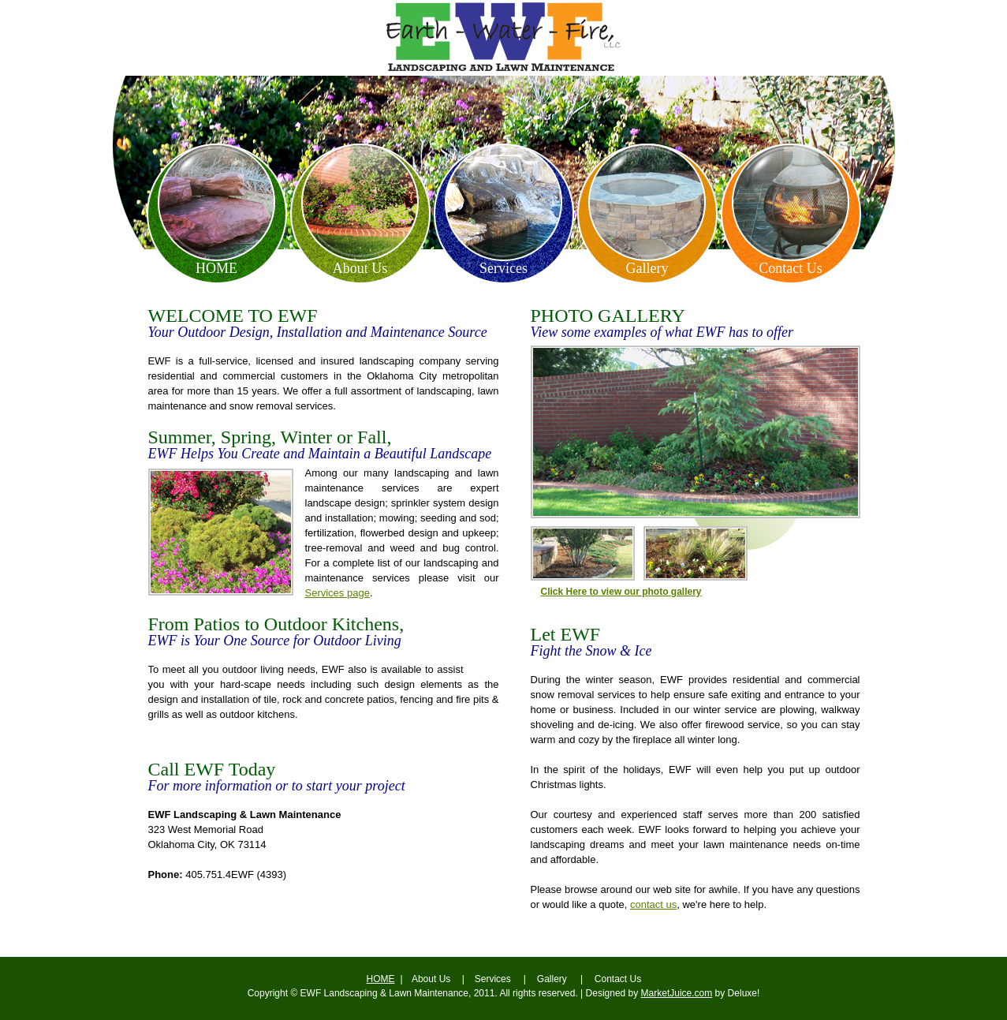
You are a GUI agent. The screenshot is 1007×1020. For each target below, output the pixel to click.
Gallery (647, 265)
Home (216, 265)
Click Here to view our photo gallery (621, 591)
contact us (653, 904)
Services (503, 265)
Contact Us (790, 265)
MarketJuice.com (677, 993)
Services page (337, 593)
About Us (360, 265)
